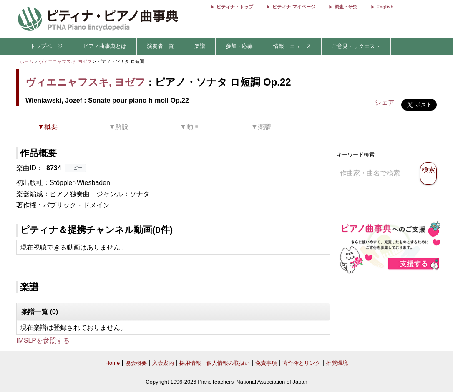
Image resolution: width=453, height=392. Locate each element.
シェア (385, 102)
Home (112, 363)
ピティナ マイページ (293, 6)
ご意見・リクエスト (356, 46)
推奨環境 (337, 363)
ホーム (26, 61)
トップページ (46, 46)
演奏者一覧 (160, 46)
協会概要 (136, 363)
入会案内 (163, 363)
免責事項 (266, 363)
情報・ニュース (292, 46)
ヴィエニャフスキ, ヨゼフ (65, 61)
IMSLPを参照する (43, 340)
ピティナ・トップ (234, 6)
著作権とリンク (301, 363)
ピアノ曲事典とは (104, 46)
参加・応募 (239, 46)
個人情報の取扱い (228, 363)
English (385, 6)
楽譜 (199, 46)
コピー (75, 167)
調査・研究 (346, 6)
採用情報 (190, 363)
